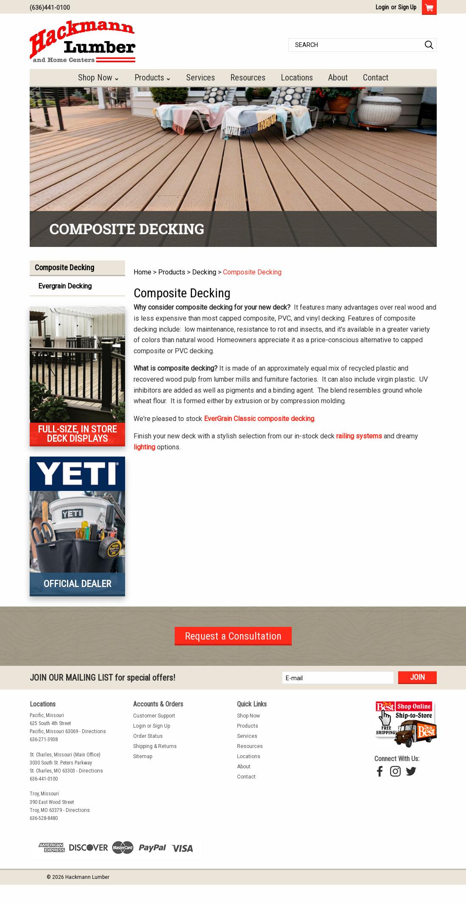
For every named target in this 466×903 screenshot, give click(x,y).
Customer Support (154, 716)
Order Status (148, 736)
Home (142, 272)
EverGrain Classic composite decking (259, 419)
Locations (297, 77)
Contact (375, 77)
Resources (247, 77)
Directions (94, 731)
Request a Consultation (233, 636)
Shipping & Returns (155, 746)
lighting (144, 447)
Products (149, 77)
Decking (204, 272)
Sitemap (142, 756)
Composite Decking (252, 272)
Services (200, 77)
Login (382, 7)
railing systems (359, 436)
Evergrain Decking (65, 286)
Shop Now (95, 77)
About (338, 77)
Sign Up (407, 7)
